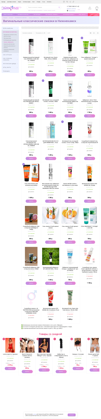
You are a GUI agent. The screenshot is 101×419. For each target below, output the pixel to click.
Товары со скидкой (50, 334)
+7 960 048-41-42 (73, 6)
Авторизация (89, 8)
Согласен (72, 414)
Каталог (11, 17)
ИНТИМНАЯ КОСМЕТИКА (21, 17)
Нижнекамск (72, 10)
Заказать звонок (71, 8)
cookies (34, 414)
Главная (5, 17)
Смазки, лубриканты (34, 17)
